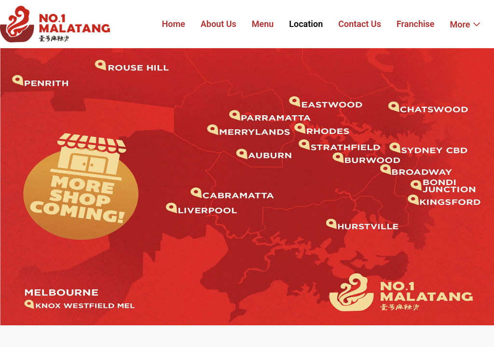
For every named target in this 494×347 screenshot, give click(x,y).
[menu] (321, 24)
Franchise (416, 24)
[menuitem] (173, 24)
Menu (263, 24)
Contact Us (359, 24)
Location (306, 24)
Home (173, 24)
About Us (218, 24)
